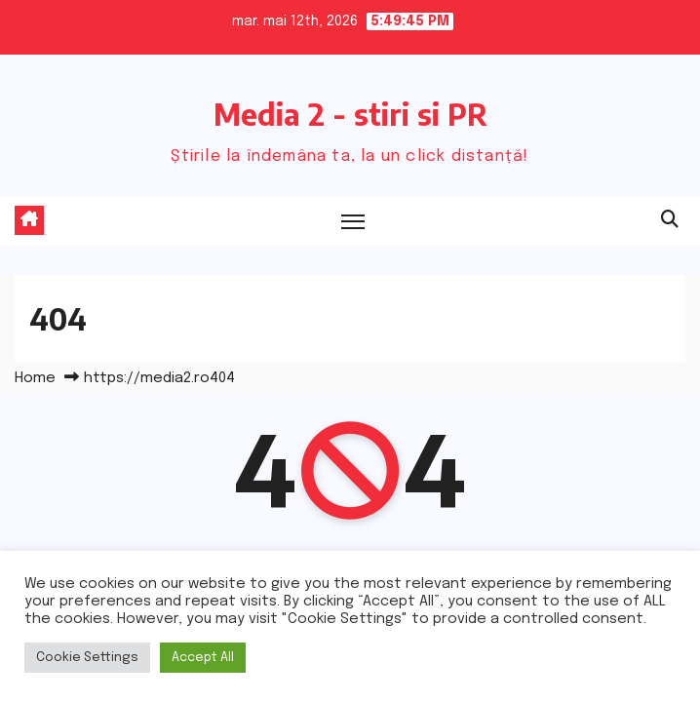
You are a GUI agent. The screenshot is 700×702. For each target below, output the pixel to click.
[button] (670, 220)
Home (35, 378)
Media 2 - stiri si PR (350, 114)
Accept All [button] (203, 657)
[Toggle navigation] (353, 221)
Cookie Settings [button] (87, 657)
